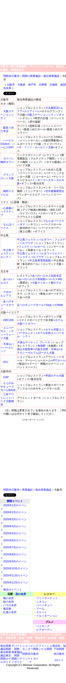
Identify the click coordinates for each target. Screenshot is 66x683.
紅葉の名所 (10, 612)
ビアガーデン (44, 629)
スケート (41, 612)
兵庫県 (43, 84)
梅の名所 (8, 598)
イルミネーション (47, 615)
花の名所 (20, 594)
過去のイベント (12, 589)
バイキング (43, 626)
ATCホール (58, 360)
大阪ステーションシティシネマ (45, 114)
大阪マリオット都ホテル (46, 282)
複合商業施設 (51, 76)
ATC (5, 362)
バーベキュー (44, 605)
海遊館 (41, 345)
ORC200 (8, 320)
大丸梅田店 (52, 107)
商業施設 (27, 489)
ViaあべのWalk (54, 304)
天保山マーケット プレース (33, 342)
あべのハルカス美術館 (32, 279)
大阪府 (21, 84)
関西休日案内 (11, 76)
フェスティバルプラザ (30, 257)
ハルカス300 (54, 279)
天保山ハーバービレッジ (7, 347)
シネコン (41, 601)
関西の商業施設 (31, 76)
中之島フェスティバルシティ (7, 254)
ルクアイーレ (32, 111)
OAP (6, 377)
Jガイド (59, 660)
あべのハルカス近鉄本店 (46, 275)
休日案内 (59, 653)
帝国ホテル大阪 (54, 375)
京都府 (53, 84)
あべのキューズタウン (7, 305)
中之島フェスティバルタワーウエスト (39, 253)
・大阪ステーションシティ (7, 115)
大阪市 (11, 84)
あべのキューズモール (30, 304)
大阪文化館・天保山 (47, 349)
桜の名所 (8, 601)
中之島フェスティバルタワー (34, 239)
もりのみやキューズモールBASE (8, 387)
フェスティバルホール (32, 246)
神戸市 (32, 84)
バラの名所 (10, 605)
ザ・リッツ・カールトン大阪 (36, 147)
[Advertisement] (31, 32)
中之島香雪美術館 (40, 260)
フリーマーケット (47, 598)
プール (40, 608)
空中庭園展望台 (54, 191)
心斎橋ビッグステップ (7, 212)
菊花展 (7, 608)
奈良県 (7, 88)
